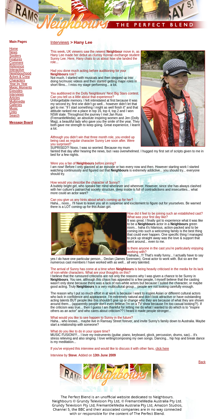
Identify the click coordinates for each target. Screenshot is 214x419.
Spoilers (15, 55)
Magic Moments (21, 87)
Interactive (17, 70)
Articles (15, 98)
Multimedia (17, 101)
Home (14, 48)
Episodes (16, 91)
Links (13, 112)
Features (16, 59)
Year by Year (18, 84)
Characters (17, 80)
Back (201, 362)
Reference (17, 66)
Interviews (17, 94)
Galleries (16, 105)
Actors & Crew (20, 77)
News (14, 52)
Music (14, 108)
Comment (16, 63)
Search (15, 115)
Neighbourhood (20, 73)
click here (162, 348)
